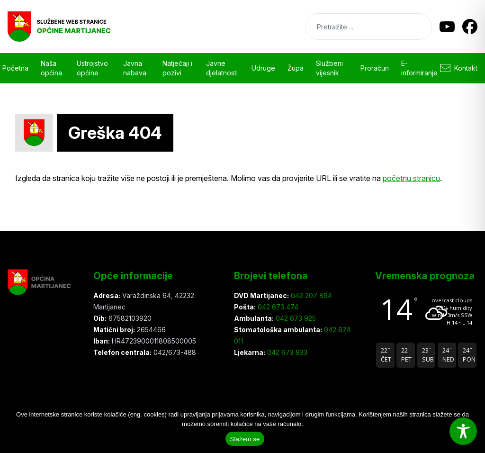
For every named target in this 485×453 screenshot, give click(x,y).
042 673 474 (277, 307)
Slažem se (245, 439)
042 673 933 (286, 352)
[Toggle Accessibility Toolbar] (463, 431)
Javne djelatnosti (222, 68)
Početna (15, 68)
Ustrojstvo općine (92, 68)
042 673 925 (295, 318)
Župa (295, 68)
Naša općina (51, 68)
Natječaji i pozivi (177, 68)
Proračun (374, 68)
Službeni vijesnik (329, 68)
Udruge (263, 68)
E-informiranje (419, 68)
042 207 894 (310, 295)
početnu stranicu (411, 178)
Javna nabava (134, 68)
